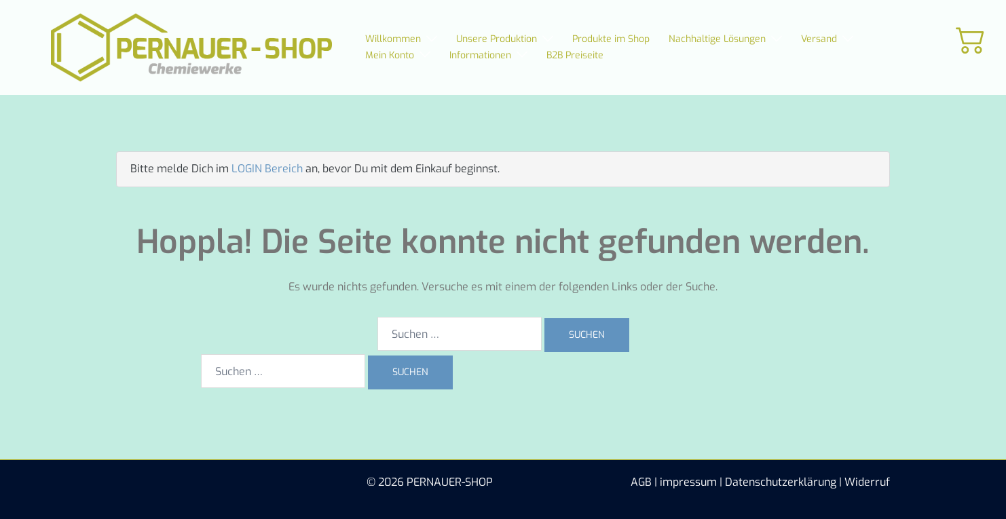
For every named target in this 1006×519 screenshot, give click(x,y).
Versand (819, 39)
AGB (641, 482)
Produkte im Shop (611, 39)
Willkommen (393, 39)
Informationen (480, 55)
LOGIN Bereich (267, 168)
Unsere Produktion (496, 39)
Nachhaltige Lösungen (717, 39)
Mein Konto (389, 55)
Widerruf (867, 482)
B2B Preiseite (574, 55)
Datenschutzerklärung (780, 482)
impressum (688, 482)
